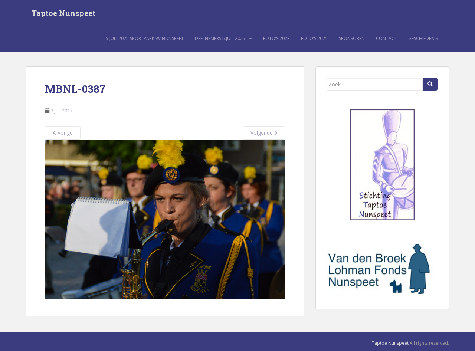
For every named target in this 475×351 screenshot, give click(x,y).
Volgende (264, 133)
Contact (386, 39)
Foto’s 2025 (314, 39)
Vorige (63, 133)
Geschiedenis (423, 39)
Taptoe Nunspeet (63, 13)
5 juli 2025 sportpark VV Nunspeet (145, 39)
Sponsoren (352, 39)
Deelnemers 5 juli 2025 (220, 39)
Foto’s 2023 (276, 39)
